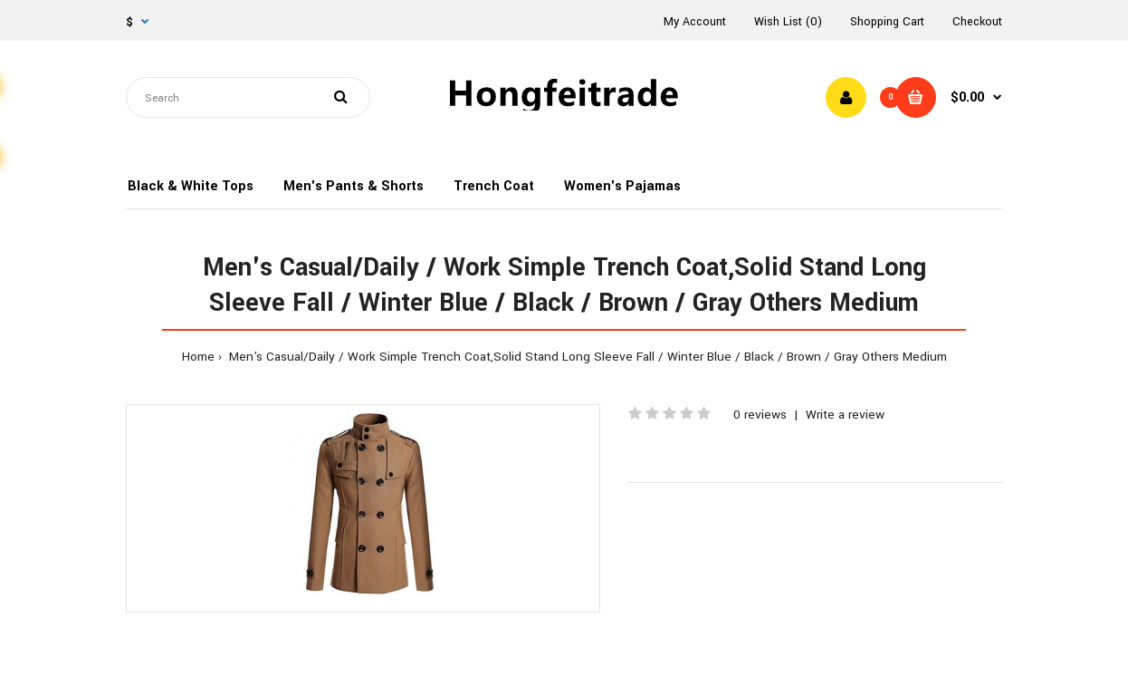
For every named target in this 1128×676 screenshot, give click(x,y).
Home (198, 356)
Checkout (977, 22)
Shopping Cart (887, 22)
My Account (695, 22)
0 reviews (760, 414)
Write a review (845, 414)
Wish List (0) (788, 22)
